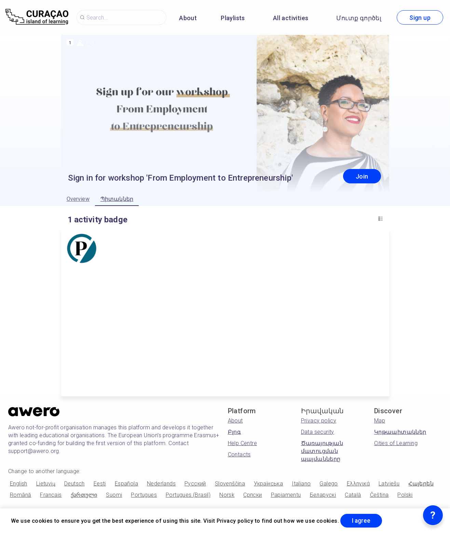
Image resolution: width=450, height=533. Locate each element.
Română (20, 495)
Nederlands (161, 483)
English (18, 483)
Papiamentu (286, 495)
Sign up (420, 17)
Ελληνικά (358, 483)
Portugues (144, 495)
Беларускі (323, 495)
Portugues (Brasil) (188, 495)
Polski (404, 495)
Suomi (114, 495)
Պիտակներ (116, 199)
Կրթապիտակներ (400, 432)
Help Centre (242, 443)
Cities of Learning (396, 443)
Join (362, 176)
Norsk (226, 495)
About (188, 18)
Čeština (379, 495)
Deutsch (74, 483)
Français (51, 495)
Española (126, 483)
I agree (362, 520)
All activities (291, 18)
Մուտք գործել (358, 18)
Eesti (100, 483)
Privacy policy (319, 420)
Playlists (233, 18)
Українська (268, 483)
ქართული (84, 495)
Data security (317, 432)
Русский (195, 483)
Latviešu (389, 483)
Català (353, 495)
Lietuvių (45, 483)
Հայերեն (421, 483)
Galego (328, 483)
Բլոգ (234, 432)
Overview (78, 199)
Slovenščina (230, 483)
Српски (252, 495)
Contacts (239, 454)
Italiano (301, 483)
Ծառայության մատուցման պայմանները (322, 451)
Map (379, 420)
